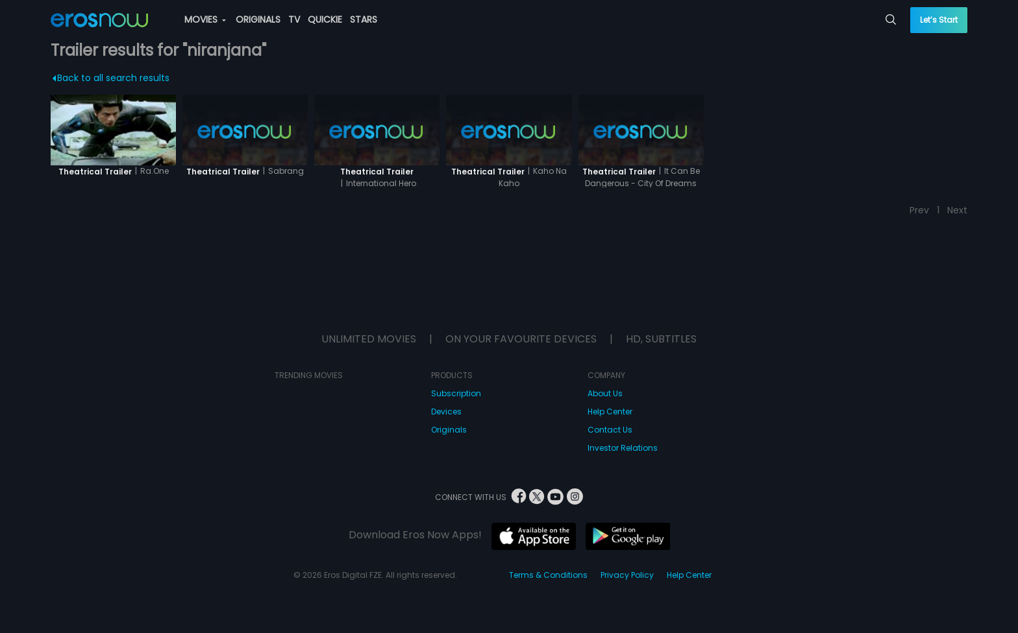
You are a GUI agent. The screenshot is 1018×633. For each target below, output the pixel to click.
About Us (605, 393)
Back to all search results (110, 77)
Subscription (456, 393)
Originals (449, 429)
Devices (446, 411)
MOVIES (205, 19)
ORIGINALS (258, 19)
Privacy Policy (627, 574)
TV (294, 19)
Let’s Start (939, 19)
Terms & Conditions (548, 574)
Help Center (610, 411)
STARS (363, 19)
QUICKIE (325, 19)
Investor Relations (623, 447)
